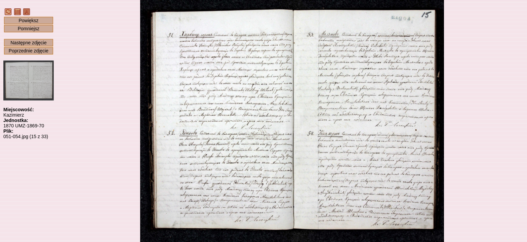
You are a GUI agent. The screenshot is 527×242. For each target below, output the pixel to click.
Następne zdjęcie (28, 42)
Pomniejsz (29, 28)
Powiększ (28, 20)
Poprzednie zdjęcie (28, 50)
